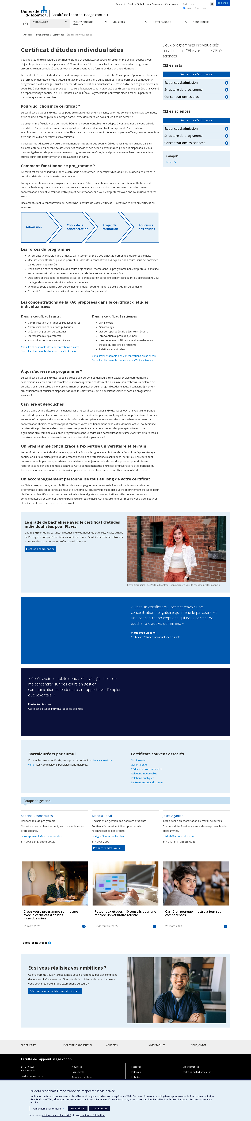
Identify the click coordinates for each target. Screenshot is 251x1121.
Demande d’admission (196, 74)
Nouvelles (77, 1066)
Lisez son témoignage (40, 549)
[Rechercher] (212, 4)
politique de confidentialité (56, 1115)
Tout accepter (99, 1108)
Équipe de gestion (37, 801)
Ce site (187, 8)
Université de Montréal (34, 11)
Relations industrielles (144, 773)
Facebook (136, 1066)
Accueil (28, 34)
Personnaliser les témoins (48, 1108)
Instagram (136, 1072)
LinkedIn (135, 1077)
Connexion (171, 4)
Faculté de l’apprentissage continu (80, 15)
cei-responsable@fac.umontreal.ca (41, 836)
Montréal (171, 162)
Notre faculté (157, 1045)
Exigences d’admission (181, 82)
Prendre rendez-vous (106, 848)
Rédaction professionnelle (146, 769)
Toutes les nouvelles (34, 942)
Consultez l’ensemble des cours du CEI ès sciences (122, 360)
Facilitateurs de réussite (78, 1045)
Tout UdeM (200, 8)
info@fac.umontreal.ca (32, 1076)
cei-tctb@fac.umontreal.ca (178, 836)
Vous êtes (112, 1045)
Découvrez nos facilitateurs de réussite (55, 991)
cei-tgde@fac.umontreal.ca (108, 836)
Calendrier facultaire (82, 1077)
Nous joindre (198, 1045)
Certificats (58, 34)
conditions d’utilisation (92, 1115)
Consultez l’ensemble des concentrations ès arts (50, 347)
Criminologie (138, 760)
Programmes (42, 34)
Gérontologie (139, 764)
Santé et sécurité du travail (147, 782)
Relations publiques (142, 778)
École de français (190, 1066)
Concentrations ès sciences (184, 143)
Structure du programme (183, 89)
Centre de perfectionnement (196, 1072)
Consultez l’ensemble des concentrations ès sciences (124, 356)
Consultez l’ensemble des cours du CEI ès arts (49, 351)
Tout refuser (78, 1108)
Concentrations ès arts (181, 97)
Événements (78, 1072)
